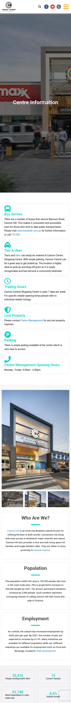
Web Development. (47, 650)
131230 (15, 234)
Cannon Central (42, 550)
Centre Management (32, 320)
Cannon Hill (13, 530)
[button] (39, 6)
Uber (18, 255)
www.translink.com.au (29, 230)
